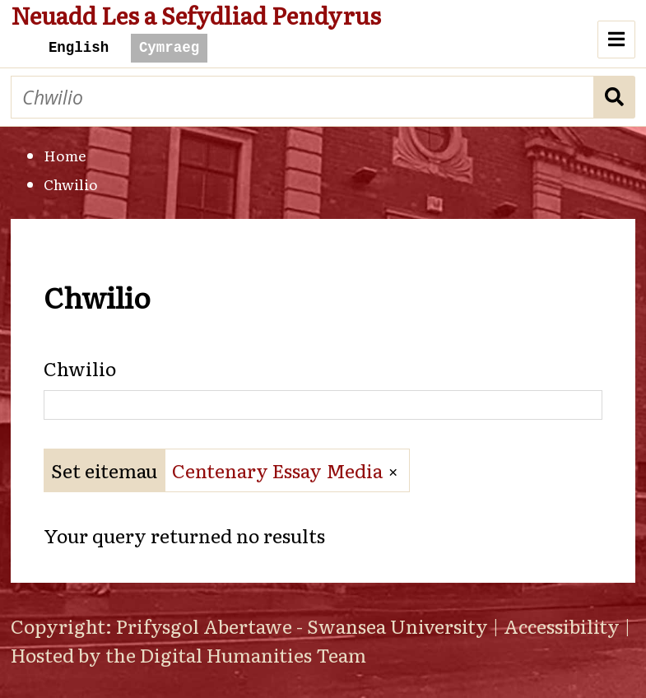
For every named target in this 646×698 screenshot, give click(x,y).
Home (65, 155)
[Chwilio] (302, 97)
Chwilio (614, 97)
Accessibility (562, 626)
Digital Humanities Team (253, 654)
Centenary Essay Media (277, 470)
